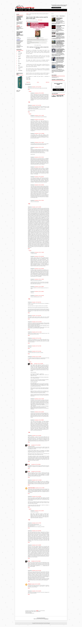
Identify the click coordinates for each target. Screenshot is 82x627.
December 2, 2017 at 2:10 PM (39, 147)
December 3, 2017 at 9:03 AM (39, 295)
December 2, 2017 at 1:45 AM (39, 252)
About (29, 10)
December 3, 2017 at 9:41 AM (35, 471)
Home (16, 10)
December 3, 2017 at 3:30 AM (39, 184)
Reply (29, 89)
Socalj (19, 68)
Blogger (48, 623)
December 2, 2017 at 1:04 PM (36, 356)
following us (46, 618)
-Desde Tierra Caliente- (31, 487)
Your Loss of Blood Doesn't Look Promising (60, 26)
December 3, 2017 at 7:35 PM (39, 200)
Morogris (19, 63)
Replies (30, 91)
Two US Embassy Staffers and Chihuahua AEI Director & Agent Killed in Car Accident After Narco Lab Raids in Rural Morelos (60, 42)
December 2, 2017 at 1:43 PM (39, 279)
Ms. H (19, 65)
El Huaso (19, 54)
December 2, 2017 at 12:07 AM (36, 321)
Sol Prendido (20, 70)
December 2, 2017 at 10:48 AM (39, 133)
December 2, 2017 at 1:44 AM (39, 115)
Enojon (19, 56)
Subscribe (58, 89)
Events (26, 10)
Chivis (31, 363)
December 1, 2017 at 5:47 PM (36, 86)
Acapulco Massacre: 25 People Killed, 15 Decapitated (59, 19)
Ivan (18, 61)
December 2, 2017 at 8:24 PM (39, 176)
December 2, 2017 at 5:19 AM (36, 338)
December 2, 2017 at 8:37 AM (39, 119)
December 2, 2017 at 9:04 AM (39, 268)
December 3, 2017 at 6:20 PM (36, 496)
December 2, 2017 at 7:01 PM (39, 157)
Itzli (18, 60)
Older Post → (48, 82)
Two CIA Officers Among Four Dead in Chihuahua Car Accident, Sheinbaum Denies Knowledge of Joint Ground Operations (60, 51)
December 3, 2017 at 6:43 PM (39, 510)
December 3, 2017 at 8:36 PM (36, 530)
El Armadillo (20, 53)
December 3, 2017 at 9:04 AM (35, 464)
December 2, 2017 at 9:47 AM (36, 351)
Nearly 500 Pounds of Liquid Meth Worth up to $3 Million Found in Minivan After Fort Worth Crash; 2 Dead (60, 66)
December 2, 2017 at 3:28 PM (38, 363)
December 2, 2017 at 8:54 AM (39, 256)
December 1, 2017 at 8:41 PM (36, 315)
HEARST (19, 58)
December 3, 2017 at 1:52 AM (39, 398)
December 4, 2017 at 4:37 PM (36, 570)
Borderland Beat (40, 623)
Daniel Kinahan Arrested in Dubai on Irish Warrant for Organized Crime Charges (60, 58)
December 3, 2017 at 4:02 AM (36, 435)
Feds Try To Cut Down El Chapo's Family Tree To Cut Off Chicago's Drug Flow (60, 34)
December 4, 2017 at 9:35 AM (35, 561)
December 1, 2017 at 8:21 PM (36, 302)
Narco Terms (21, 10)
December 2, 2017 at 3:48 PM (39, 286)
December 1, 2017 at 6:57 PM (36, 105)
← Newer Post (28, 82)
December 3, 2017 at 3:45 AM (39, 411)
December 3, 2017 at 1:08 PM (39, 487)
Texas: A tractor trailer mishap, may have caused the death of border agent (37, 17)
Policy (33, 10)
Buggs (19, 51)
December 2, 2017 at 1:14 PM (39, 142)
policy (19, 45)
